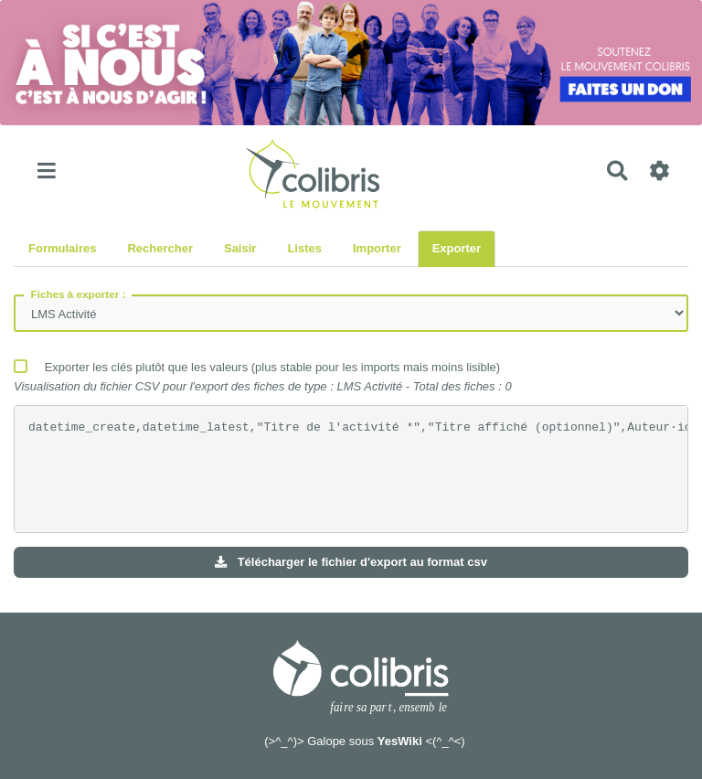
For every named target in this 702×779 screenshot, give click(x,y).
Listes (304, 248)
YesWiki (400, 741)
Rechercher (160, 248)
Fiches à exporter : (78, 294)
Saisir (240, 248)
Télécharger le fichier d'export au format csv (351, 562)
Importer (377, 248)
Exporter (456, 248)
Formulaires (62, 248)
